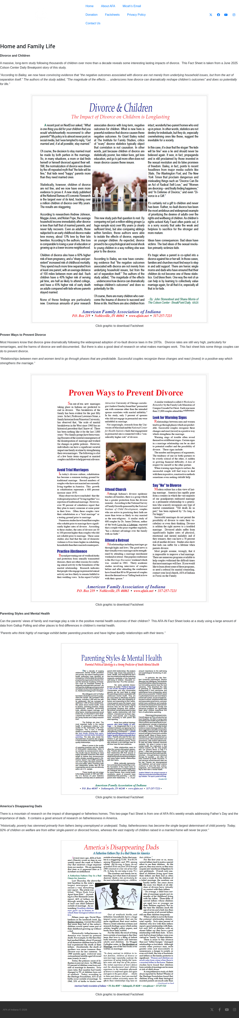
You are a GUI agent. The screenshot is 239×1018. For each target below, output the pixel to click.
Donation (91, 14)
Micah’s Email (132, 6)
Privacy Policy (136, 14)
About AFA (108, 6)
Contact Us (93, 23)
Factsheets (112, 14)
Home (90, 6)
